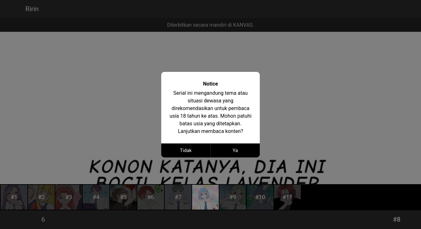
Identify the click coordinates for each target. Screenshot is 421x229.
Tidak (186, 150)
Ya (235, 150)
